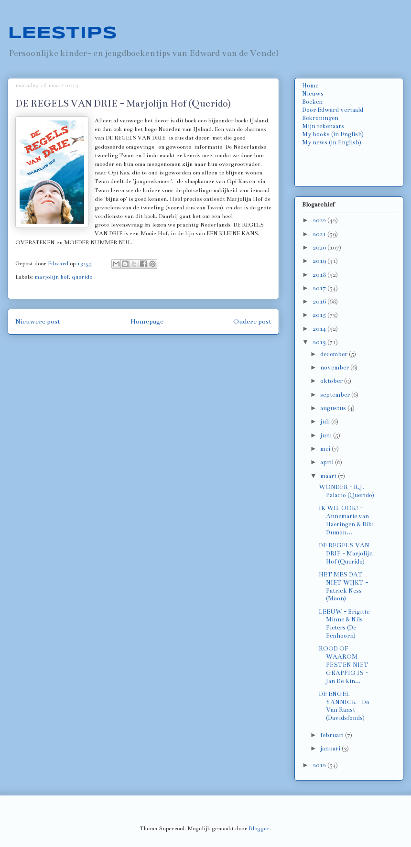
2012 (320, 765)
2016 (320, 301)
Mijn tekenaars (323, 126)
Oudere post (252, 321)
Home (310, 85)
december (334, 354)
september (335, 395)
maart (329, 476)
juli (325, 421)
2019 (320, 261)
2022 (320, 220)
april (327, 462)
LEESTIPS (62, 33)
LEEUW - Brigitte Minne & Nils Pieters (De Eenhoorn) (344, 624)
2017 (320, 288)
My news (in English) (331, 142)
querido (82, 276)
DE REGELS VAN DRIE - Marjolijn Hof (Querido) (346, 553)
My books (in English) (333, 134)
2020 (320, 247)
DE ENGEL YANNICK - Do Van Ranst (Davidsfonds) (344, 706)
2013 (320, 342)
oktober (332, 381)
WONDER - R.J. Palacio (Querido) (346, 491)
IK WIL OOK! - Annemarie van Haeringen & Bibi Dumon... (346, 520)
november (335, 367)
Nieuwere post (37, 321)
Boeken (312, 102)
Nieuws (313, 94)
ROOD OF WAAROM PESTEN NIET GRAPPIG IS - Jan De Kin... (343, 664)
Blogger (259, 828)
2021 (320, 234)
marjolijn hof (51, 276)
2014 (320, 329)
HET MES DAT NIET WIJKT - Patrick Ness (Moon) (343, 586)
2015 (320, 315)
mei (326, 449)
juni (326, 435)
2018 (320, 275)
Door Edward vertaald (332, 110)
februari (332, 735)
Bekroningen (320, 118)
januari (331, 748)
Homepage (146, 321)
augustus (333, 408)
